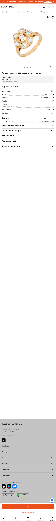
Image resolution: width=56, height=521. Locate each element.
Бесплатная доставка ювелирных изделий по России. (23, 2)
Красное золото (47, 97)
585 (52, 101)
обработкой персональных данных (15, 510)
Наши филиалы (8, 435)
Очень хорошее (48, 121)
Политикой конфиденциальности (38, 508)
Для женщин (49, 118)
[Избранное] (53, 17)
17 (53, 106)
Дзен (4, 440)
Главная (3, 12)
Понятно (28, 516)
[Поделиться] (47, 17)
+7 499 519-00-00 (8, 431)
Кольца (20, 12)
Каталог (11, 12)
